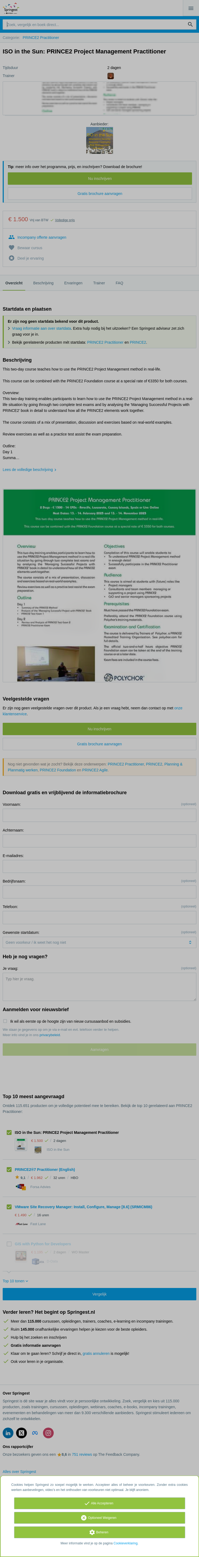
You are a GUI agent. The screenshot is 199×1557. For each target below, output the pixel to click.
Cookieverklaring (126, 1543)
